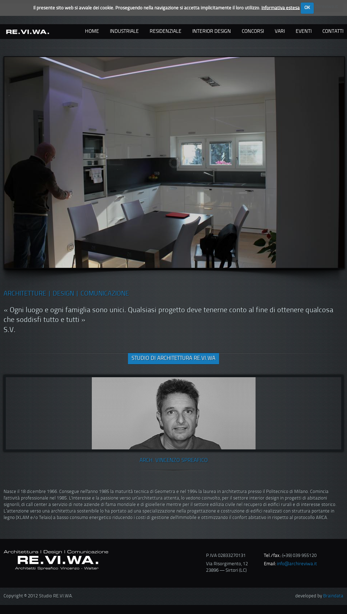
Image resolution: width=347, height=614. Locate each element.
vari (280, 31)
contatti (332, 31)
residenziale (165, 31)
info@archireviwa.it (297, 564)
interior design (211, 31)
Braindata (333, 596)
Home (92, 31)
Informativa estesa (280, 7)
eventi (304, 31)
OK (307, 7)
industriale (124, 31)
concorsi (253, 31)
